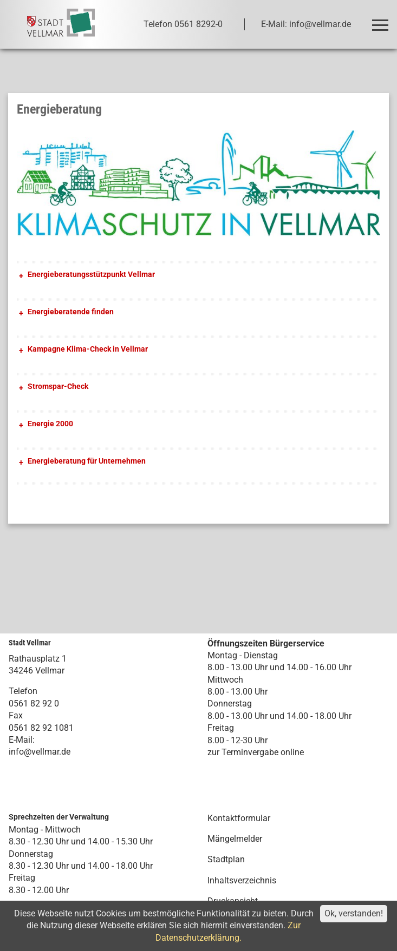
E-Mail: (22, 740)
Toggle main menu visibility (382, 20)
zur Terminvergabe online (255, 752)
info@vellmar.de (39, 752)
